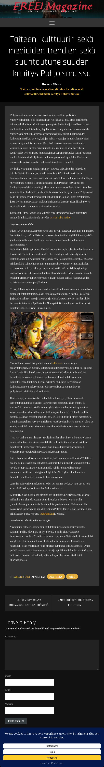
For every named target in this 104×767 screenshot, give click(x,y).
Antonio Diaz (22, 576)
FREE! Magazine (52, 6)
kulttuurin (56, 363)
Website (9, 703)
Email (8, 689)
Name (8, 675)
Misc (72, 576)
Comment (11, 636)
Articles (55, 576)
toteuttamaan (46, 513)
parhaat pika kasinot (60, 217)
